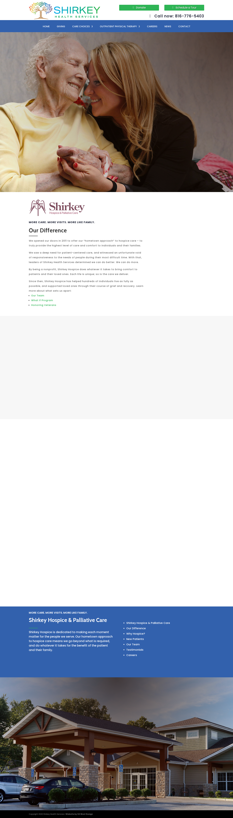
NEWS (167, 26)
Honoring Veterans (43, 305)
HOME (46, 26)
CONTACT (184, 26)
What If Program (42, 300)
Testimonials (134, 650)
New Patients (135, 639)
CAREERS (152, 26)
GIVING (61, 26)
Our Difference (136, 628)
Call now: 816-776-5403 (179, 16)
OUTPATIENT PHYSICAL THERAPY (118, 26)
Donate (141, 7)
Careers (131, 655)
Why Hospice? (135, 633)
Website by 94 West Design (79, 814)
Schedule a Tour (186, 7)
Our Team (37, 295)
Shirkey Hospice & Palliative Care (148, 623)
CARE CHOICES (81, 26)
